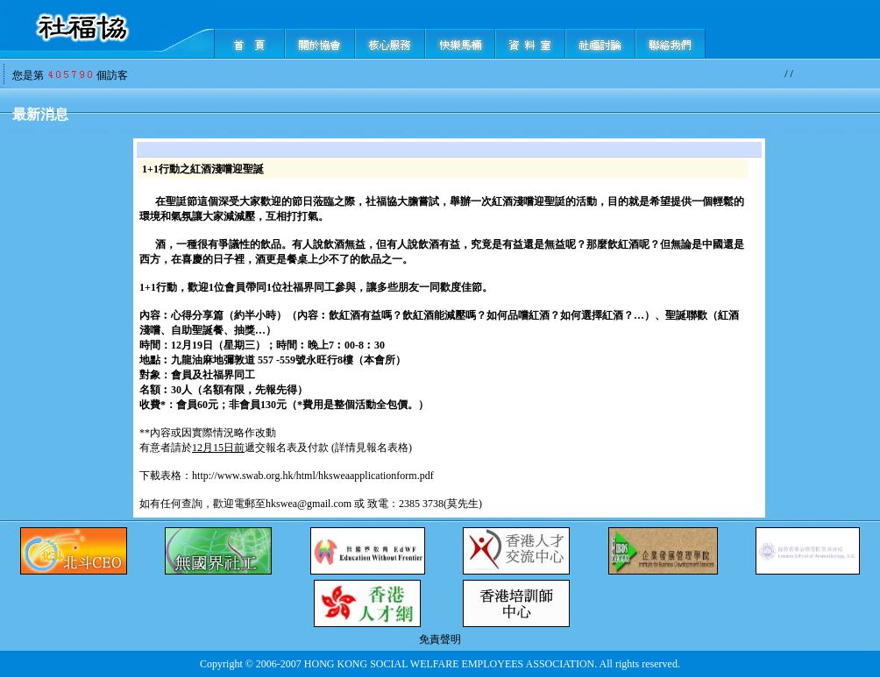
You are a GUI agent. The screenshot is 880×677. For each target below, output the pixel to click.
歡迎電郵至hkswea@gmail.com (282, 503)
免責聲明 (440, 639)
